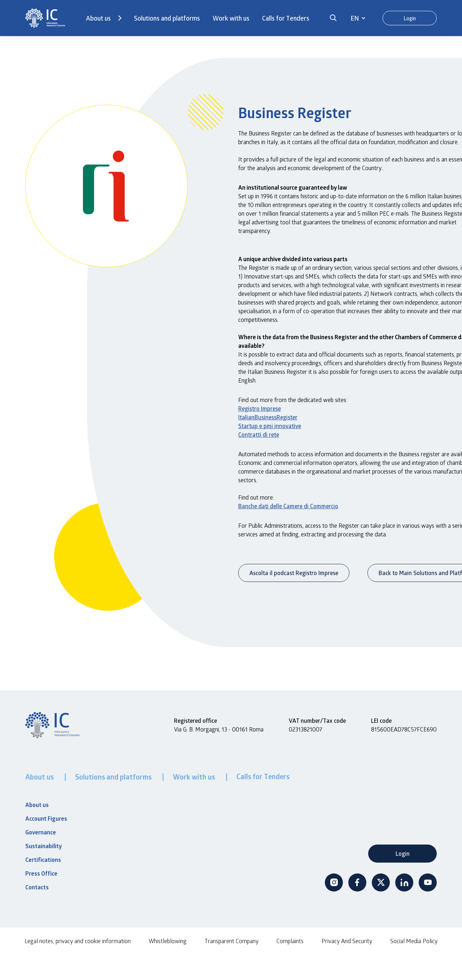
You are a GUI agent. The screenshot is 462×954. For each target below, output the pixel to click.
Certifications (43, 860)
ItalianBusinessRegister (267, 417)
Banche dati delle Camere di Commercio (288, 506)
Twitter (381, 882)
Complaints (290, 941)
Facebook (357, 882)
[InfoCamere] (45, 18)
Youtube (428, 882)
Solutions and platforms (167, 18)
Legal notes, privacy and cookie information (78, 941)
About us (98, 18)
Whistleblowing (168, 941)
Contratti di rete (258, 434)
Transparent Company (231, 941)
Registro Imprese (259, 408)
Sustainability (43, 846)
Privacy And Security (347, 941)
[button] (333, 18)
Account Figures (46, 819)
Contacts (37, 887)
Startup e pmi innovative (269, 425)
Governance (40, 832)
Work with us (231, 18)
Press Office (41, 873)
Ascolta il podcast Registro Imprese (293, 573)
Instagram (334, 882)
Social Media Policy (413, 941)
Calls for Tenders (285, 18)
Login (410, 18)
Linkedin (404, 882)
